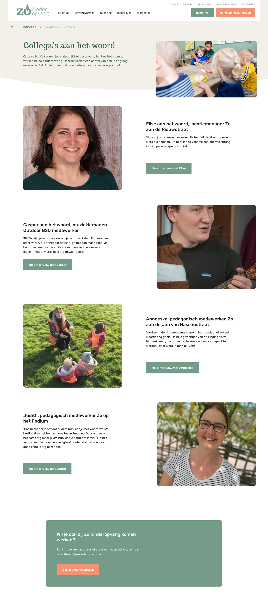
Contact (174, 4)
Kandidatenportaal (226, 4)
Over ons (106, 13)
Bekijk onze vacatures (78, 569)
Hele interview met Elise (169, 168)
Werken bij (144, 13)
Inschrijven (124, 13)
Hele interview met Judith (47, 469)
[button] (248, 4)
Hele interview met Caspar (48, 265)
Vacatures (188, 4)
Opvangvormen (85, 13)
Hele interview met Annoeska (172, 368)
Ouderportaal (205, 4)
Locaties (63, 13)
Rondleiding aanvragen (235, 12)
